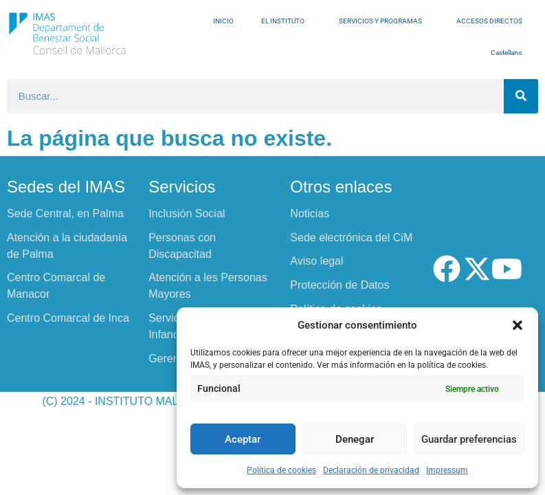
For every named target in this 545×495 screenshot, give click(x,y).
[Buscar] (521, 96)
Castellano (510, 53)
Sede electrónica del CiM (351, 237)
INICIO (223, 21)
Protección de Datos (339, 285)
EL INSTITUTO (286, 21)
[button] (517, 325)
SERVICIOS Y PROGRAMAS (384, 21)
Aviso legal (316, 261)
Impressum (447, 470)
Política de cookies (281, 470)
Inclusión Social (186, 213)
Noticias (309, 213)
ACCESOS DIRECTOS (492, 21)
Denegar (354, 439)
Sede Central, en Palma (65, 213)
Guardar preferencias (469, 439)
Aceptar (242, 439)
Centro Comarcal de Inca (68, 318)
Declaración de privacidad (371, 470)
